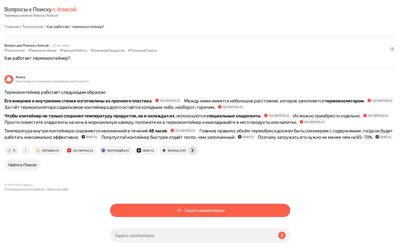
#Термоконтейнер (148, 36)
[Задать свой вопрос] (192, 235)
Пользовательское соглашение (24, 236)
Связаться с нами (15, 240)
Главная (117, 12)
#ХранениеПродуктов (213, 36)
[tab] (117, 189)
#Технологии (120, 36)
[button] (287, 45)
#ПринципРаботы (179, 36)
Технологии (138, 12)
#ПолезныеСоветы (248, 36)
